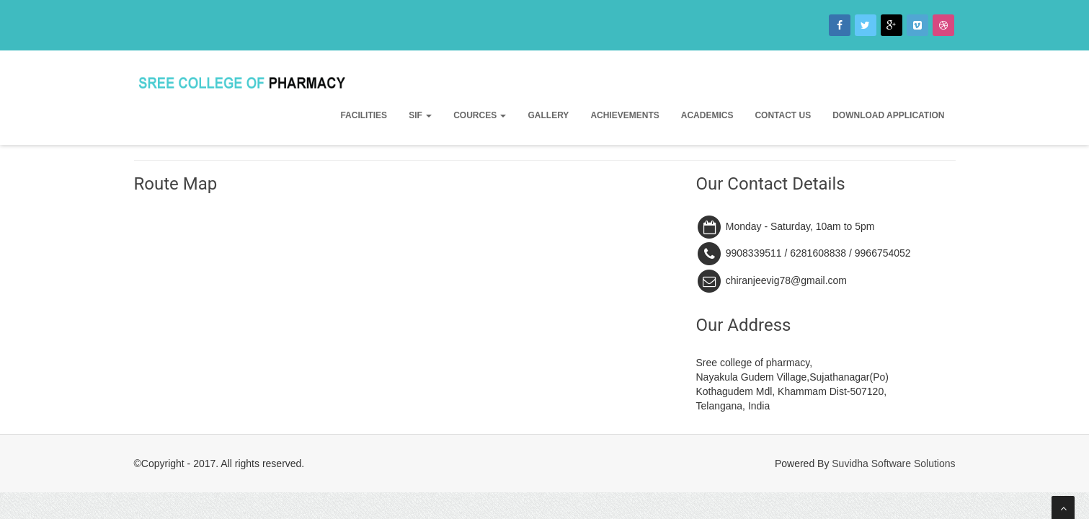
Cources (479, 115)
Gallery (548, 115)
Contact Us (783, 115)
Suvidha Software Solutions (893, 463)
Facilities (363, 115)
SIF (420, 115)
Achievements (624, 115)
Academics (707, 115)
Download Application (888, 115)
